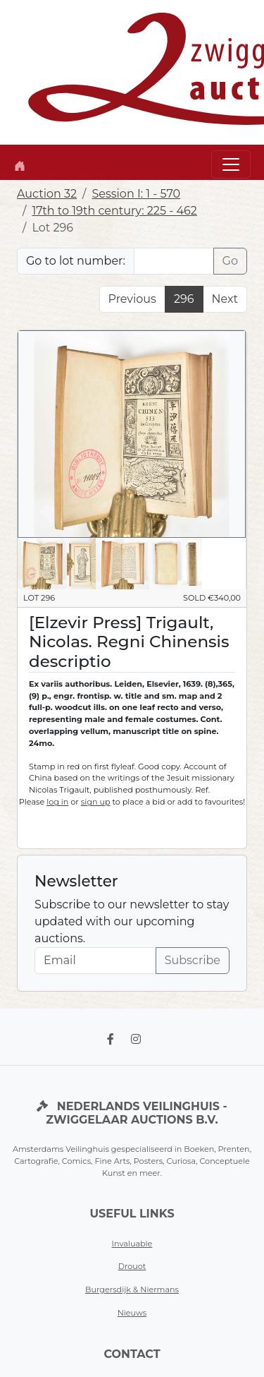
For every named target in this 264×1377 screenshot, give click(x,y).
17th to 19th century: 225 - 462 (114, 210)
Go (230, 260)
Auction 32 (47, 193)
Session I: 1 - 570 (136, 193)
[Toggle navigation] (231, 164)
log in (57, 802)
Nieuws (132, 1313)
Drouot (132, 1266)
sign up (96, 802)
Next (225, 299)
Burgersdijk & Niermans (132, 1289)
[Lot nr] (174, 261)
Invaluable (132, 1244)
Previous (132, 299)
